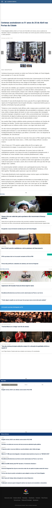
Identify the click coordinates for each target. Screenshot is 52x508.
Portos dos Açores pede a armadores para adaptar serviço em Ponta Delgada (23, 473)
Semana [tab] (26, 384)
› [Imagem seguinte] (49, 52)
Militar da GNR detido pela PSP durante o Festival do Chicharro (18, 463)
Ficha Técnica (44, 497)
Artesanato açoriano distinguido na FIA (12, 307)
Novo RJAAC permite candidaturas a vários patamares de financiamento (22, 248)
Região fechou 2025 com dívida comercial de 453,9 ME (16, 389)
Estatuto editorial (17, 497)
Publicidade (24, 497)
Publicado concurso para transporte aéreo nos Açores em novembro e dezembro (24, 483)
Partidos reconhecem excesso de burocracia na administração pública (21, 444)
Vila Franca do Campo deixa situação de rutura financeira (17, 478)
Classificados (31, 497)
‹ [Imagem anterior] (2, 52)
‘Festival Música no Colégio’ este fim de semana (15, 326)
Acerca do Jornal (8, 497)
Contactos (38, 497)
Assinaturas (35, 500)
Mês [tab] (42, 384)
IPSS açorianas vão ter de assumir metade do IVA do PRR (17, 256)
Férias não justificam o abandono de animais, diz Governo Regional (19, 263)
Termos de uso (17, 500)
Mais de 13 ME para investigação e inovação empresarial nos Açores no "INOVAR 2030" (25, 454)
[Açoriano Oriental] (26, 494)
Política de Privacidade (27, 500)
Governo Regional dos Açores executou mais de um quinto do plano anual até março (24, 468)
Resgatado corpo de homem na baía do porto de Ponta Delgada (18, 228)
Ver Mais (50, 194)
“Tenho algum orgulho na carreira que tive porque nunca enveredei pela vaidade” (23, 300)
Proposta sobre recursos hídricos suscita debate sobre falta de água (20, 449)
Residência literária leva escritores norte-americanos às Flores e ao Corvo (22, 293)
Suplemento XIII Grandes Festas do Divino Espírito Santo (17, 285)
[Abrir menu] (2, 1)
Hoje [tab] (9, 384)
